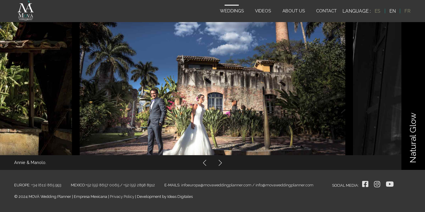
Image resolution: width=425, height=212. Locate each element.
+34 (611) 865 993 (46, 185)
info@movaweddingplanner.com (284, 185)
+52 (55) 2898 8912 (139, 185)
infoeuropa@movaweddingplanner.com (216, 185)
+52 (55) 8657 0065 (102, 185)
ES (377, 11)
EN (392, 11)
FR (407, 11)
